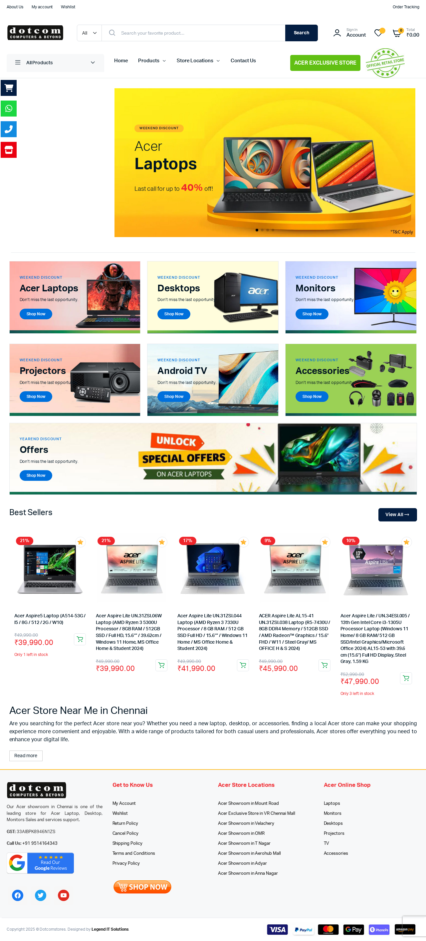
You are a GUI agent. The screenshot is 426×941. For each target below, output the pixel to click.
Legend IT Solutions (110, 929)
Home (121, 60)
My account (42, 7)
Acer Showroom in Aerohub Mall (249, 853)
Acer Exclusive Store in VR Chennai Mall (256, 813)
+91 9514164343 (40, 843)
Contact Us (243, 60)
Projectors (334, 833)
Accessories (336, 853)
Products (148, 60)
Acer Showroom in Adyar (242, 863)
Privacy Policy (126, 863)
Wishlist (68, 7)
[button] (257, 230)
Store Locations (195, 60)
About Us (15, 7)
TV (326, 843)
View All (397, 514)
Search (302, 33)
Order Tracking (406, 7)
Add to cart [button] (80, 639)
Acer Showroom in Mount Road (248, 803)
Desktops (333, 823)
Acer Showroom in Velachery (246, 823)
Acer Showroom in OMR (241, 833)
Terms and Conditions (133, 853)
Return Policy (125, 823)
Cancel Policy (125, 833)
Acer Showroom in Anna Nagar (248, 873)
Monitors (333, 813)
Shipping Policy (127, 843)
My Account (124, 803)
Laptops (332, 803)
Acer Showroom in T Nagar (244, 843)
